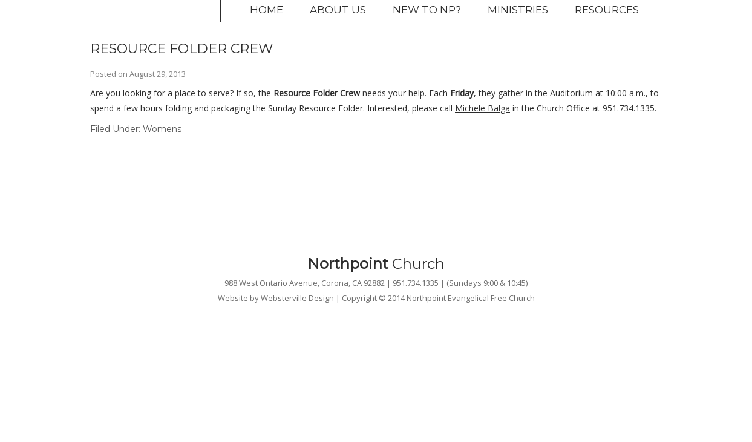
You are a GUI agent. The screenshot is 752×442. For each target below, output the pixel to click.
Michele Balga (482, 108)
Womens (162, 129)
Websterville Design (297, 297)
